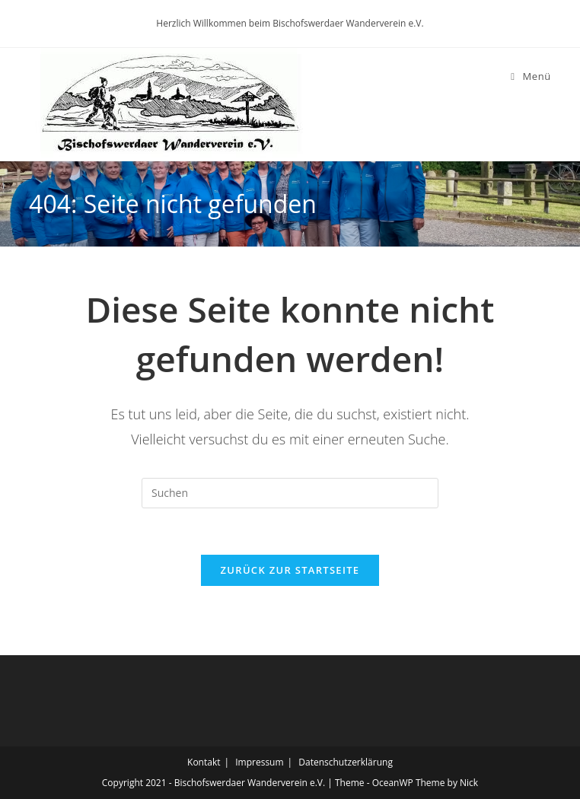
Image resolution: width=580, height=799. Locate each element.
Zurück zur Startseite (290, 570)
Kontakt (203, 762)
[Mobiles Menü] (531, 76)
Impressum (259, 762)
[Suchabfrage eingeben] (290, 493)
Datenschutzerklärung (345, 762)
